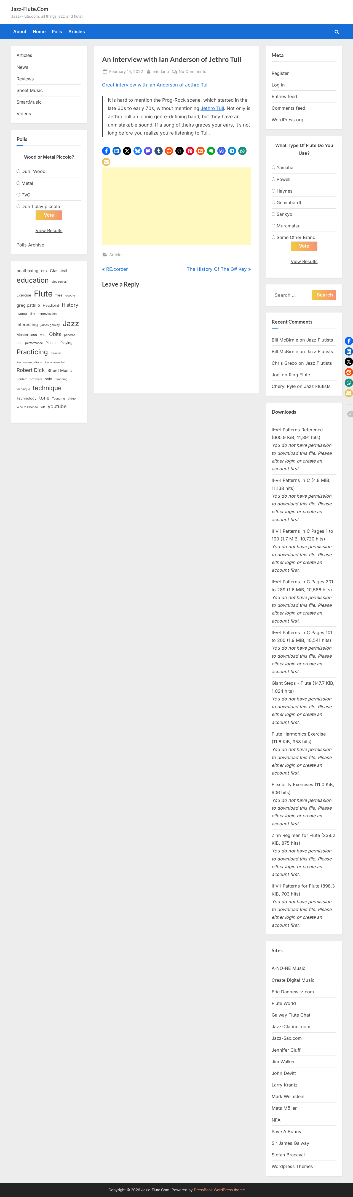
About (19, 31)
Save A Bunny (286, 1131)
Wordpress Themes (292, 1166)
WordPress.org (287, 119)
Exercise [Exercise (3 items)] (24, 295)
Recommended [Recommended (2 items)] (55, 362)
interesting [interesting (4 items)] (27, 324)
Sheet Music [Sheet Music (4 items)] (59, 370)
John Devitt (284, 1073)
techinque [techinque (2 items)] (23, 389)
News (22, 67)
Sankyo (284, 214)
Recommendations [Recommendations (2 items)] (29, 362)
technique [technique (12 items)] (47, 388)
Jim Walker (283, 1061)
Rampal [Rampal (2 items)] (56, 353)
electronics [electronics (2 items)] (59, 282)
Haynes (285, 191)
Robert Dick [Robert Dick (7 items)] (31, 370)
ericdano (161, 71)
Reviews (25, 79)
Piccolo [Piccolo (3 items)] (52, 343)
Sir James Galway (290, 1143)
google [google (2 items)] (70, 295)
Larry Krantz (285, 1085)
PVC (26, 195)
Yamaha (285, 167)
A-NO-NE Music (288, 968)
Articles (76, 31)
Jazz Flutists (319, 340)
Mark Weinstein (288, 1096)
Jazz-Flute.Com (29, 9)
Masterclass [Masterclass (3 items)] (27, 335)
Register (280, 73)
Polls (57, 31)
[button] (106, 151)
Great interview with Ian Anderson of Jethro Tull (155, 85)
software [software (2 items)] (36, 379)
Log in (278, 85)
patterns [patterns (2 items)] (69, 335)
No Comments (192, 71)
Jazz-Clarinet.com (291, 1027)
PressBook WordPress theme (219, 1190)
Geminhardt (289, 202)
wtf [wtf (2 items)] (43, 407)
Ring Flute (299, 375)
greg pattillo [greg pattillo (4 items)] (28, 305)
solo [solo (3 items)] (48, 379)
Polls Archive (30, 245)
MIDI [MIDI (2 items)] (43, 335)
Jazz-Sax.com (287, 1038)
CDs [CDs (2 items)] (44, 271)
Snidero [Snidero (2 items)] (22, 379)
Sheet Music (30, 90)
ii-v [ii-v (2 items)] (32, 314)
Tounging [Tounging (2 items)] (58, 399)
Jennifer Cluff (286, 1050)
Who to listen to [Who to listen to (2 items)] (27, 407)
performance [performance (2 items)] (34, 343)
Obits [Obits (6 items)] (55, 334)
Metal (27, 183)
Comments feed (288, 108)
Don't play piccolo (41, 206)
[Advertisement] (176, 206)
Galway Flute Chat (291, 1015)
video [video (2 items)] (72, 399)
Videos (24, 113)
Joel (276, 375)
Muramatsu (289, 226)
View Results (49, 230)
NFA (276, 1120)
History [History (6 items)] (70, 305)
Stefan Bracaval (288, 1155)
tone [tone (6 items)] (44, 398)
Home (39, 31)
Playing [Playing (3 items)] (66, 343)
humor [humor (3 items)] (22, 313)
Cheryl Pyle (284, 386)
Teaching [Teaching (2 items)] (61, 379)
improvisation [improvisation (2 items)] (47, 314)
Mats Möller (284, 1108)
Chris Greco (284, 363)
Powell (283, 179)
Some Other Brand (296, 237)
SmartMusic (29, 102)
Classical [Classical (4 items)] (58, 270)
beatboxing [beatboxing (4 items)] (27, 270)
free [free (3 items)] (59, 295)
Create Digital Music (293, 980)
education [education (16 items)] (33, 280)
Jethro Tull (212, 108)
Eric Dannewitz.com (293, 991)
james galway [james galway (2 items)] (50, 325)
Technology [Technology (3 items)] (26, 398)
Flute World (284, 1003)
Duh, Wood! (34, 171)
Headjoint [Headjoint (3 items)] (51, 305)
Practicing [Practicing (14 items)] (32, 352)
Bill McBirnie (285, 340)
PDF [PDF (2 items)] (19, 343)
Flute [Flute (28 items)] (43, 293)
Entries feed (284, 96)
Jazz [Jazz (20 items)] (71, 323)
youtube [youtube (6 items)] (57, 407)
